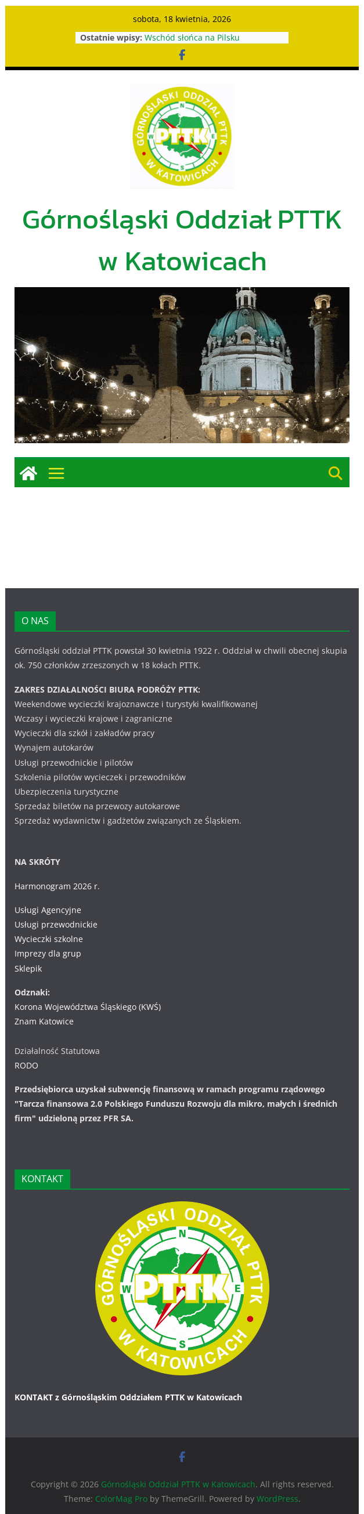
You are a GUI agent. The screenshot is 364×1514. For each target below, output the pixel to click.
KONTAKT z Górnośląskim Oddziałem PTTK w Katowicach (129, 1397)
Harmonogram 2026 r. (57, 886)
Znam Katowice (44, 1021)
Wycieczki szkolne (49, 938)
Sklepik (28, 968)
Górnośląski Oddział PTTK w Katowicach (182, 239)
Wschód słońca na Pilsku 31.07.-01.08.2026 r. (192, 43)
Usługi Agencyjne (48, 909)
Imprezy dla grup (48, 953)
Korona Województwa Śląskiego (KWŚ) (88, 1006)
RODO (26, 1065)
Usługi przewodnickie (56, 924)
